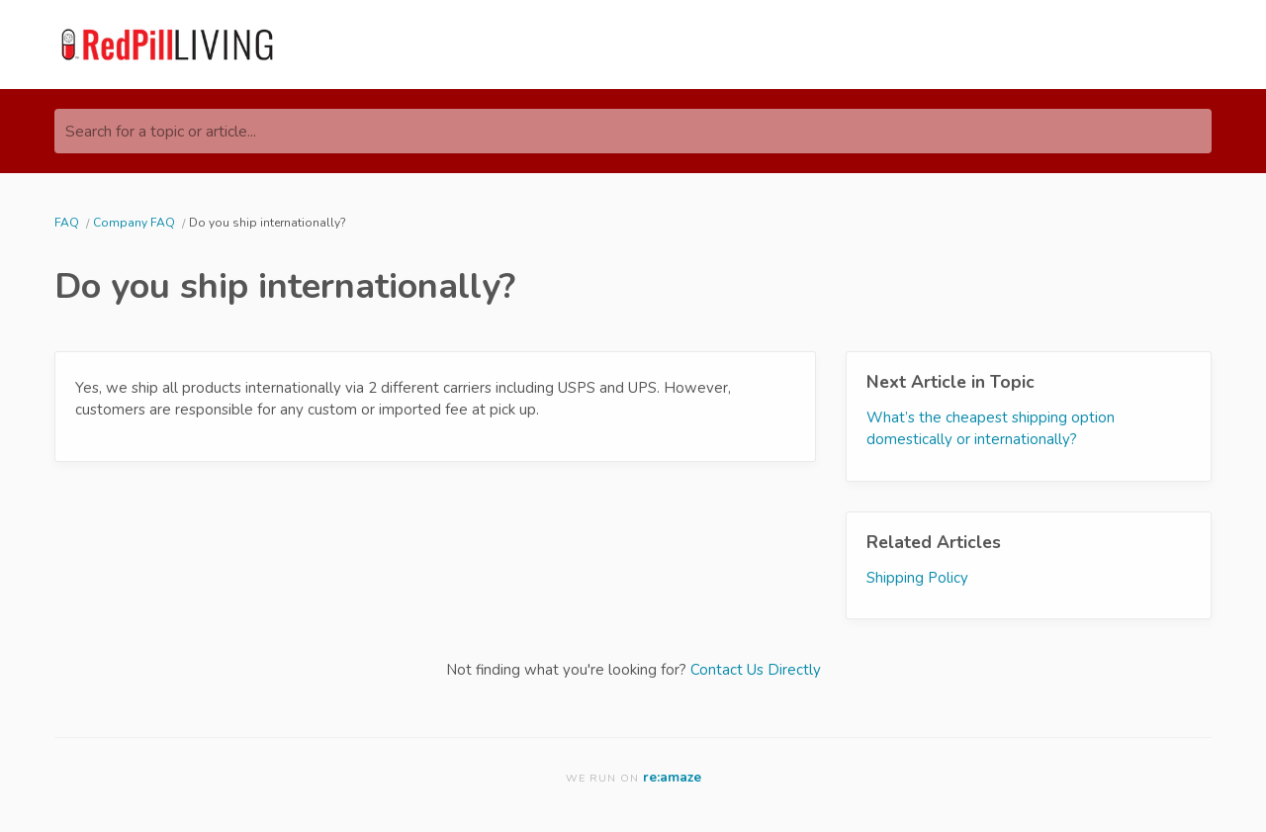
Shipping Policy (917, 578)
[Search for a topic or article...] (633, 131)
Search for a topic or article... (160, 131)
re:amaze (672, 777)
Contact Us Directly (755, 670)
